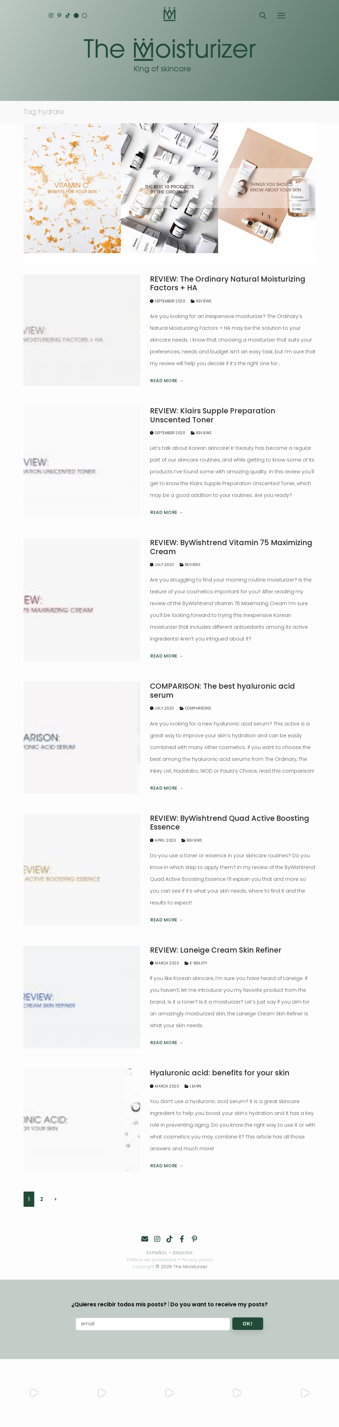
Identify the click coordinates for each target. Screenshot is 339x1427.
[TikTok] (68, 15)
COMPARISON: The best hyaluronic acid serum (222, 690)
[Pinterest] (59, 15)
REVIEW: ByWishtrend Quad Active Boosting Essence (229, 823)
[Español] (85, 15)
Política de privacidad (151, 1259)
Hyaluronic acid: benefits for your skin (219, 1072)
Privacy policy (197, 1259)
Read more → (167, 380)
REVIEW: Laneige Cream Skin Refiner (216, 950)
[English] (77, 15)
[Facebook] (182, 1239)
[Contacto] (145, 1239)
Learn (193, 1086)
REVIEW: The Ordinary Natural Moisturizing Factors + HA (227, 283)
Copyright (143, 1266)
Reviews (201, 301)
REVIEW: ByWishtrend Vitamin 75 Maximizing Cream (231, 547)
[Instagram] (51, 15)
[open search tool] (262, 15)
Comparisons (195, 708)
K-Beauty (196, 963)
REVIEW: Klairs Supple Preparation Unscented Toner (212, 415)
